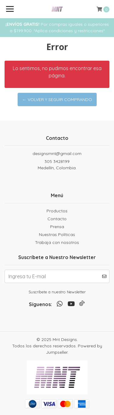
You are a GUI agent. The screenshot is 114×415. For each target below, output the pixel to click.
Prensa (57, 226)
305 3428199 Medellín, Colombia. (57, 164)
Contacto (57, 218)
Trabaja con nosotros (57, 242)
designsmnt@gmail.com (57, 153)
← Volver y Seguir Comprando (57, 99)
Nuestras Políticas (57, 234)
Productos (57, 211)
